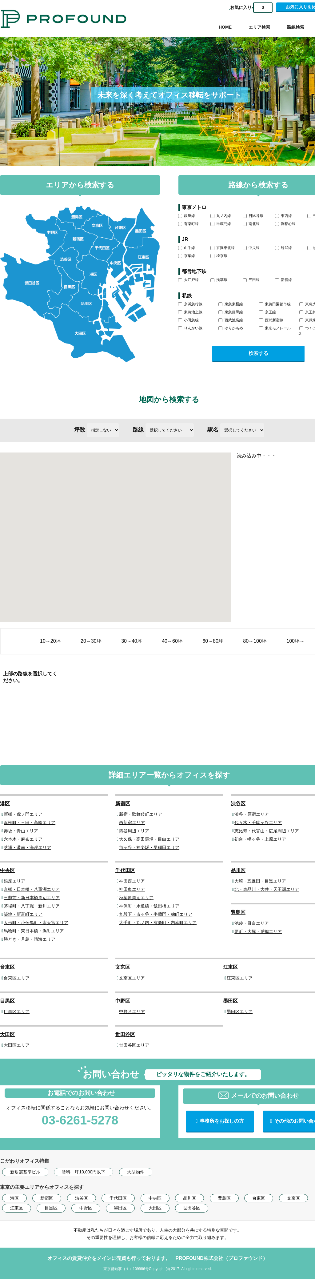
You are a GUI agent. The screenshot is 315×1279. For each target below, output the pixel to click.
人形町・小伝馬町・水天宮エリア (36, 922)
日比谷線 (253, 216)
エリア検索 (259, 27)
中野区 (122, 1000)
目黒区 (7, 1000)
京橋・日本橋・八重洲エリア (32, 889)
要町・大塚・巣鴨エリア (258, 931)
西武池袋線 (230, 320)
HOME (225, 27)
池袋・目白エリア (251, 923)
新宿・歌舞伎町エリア (140, 814)
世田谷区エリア (134, 1045)
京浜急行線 (190, 304)
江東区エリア (240, 977)
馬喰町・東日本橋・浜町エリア (34, 930)
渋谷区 (238, 803)
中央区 (7, 870)
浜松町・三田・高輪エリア (29, 822)
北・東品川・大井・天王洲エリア (266, 889)
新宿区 (122, 803)
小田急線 (188, 320)
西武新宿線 (271, 320)
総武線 (283, 248)
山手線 (186, 248)
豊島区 (238, 912)
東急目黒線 (230, 312)
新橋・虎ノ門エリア (23, 814)
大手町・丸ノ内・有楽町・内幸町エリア (158, 922)
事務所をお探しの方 (222, 1121)
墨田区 (230, 1000)
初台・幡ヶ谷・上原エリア (260, 839)
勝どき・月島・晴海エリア (29, 939)
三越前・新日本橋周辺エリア (32, 897)
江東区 (230, 967)
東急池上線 (190, 312)
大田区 (7, 1034)
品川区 (238, 870)
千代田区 (125, 870)
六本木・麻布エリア (23, 839)
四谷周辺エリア (134, 830)
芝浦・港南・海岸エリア (27, 847)
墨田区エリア (240, 1011)
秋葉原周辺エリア (136, 897)
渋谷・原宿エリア (251, 814)
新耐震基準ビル (25, 1171)
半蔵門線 (220, 224)
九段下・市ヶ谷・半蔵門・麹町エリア (155, 914)
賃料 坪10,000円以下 (83, 1171)
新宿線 (283, 280)
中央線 (251, 248)
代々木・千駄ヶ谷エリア (258, 822)
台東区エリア (17, 977)
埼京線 (218, 256)
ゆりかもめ (230, 328)
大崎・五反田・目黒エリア (260, 881)
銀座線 (186, 216)
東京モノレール (275, 328)
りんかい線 (190, 328)
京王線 (267, 312)
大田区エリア (17, 1045)
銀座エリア (14, 881)
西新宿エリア (132, 822)
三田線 (251, 280)
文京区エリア (132, 977)
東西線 (283, 216)
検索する (258, 353)
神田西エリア (132, 881)
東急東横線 (230, 304)
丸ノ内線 (220, 216)
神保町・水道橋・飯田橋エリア (149, 905)
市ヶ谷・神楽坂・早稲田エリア (149, 847)
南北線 (251, 224)
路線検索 (295, 27)
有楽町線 (188, 224)
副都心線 (285, 224)
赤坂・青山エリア (21, 830)
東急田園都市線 (275, 304)
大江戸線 (188, 280)
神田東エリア (132, 889)
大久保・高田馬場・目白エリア (149, 839)
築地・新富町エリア (23, 914)
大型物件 (135, 1171)
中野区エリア (132, 1011)
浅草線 (218, 280)
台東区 (7, 967)
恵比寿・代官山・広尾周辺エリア (266, 830)
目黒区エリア (17, 1011)
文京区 (122, 967)
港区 (5, 803)
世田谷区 (125, 1034)
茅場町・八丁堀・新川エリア (32, 905)
